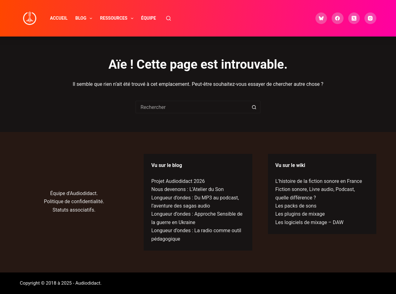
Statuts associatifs (73, 210)
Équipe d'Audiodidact (73, 193)
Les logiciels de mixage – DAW (309, 222)
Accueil (58, 18)
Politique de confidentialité (73, 201)
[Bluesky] (321, 18)
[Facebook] (338, 18)
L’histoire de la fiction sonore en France (318, 181)
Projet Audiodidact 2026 (178, 181)
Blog (85, 18)
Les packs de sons (296, 206)
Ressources (118, 18)
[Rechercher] (168, 18)
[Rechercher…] (192, 107)
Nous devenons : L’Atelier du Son (187, 189)
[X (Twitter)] (354, 18)
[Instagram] (370, 18)
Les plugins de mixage (300, 214)
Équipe (148, 18)
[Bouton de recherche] (254, 107)
